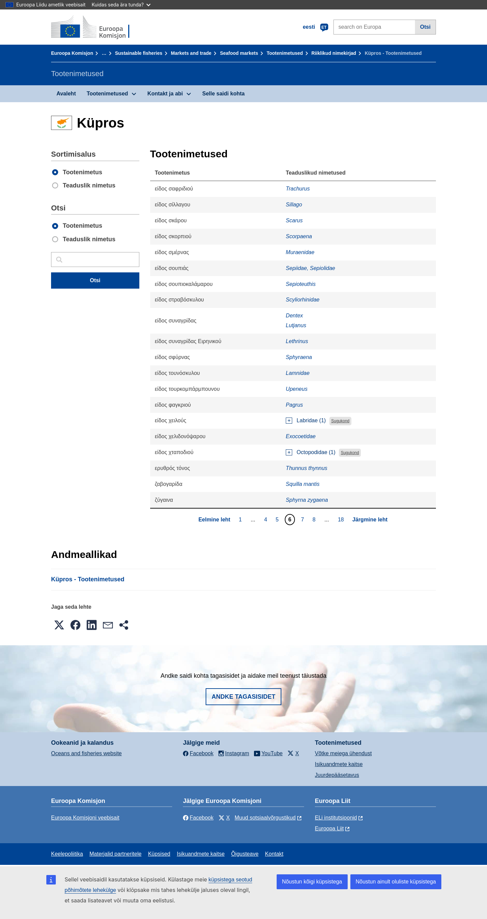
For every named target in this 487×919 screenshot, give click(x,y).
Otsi (425, 27)
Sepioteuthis (301, 284)
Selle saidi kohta (223, 93)
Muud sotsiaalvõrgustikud (265, 818)
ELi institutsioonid (336, 818)
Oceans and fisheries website (86, 753)
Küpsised (159, 854)
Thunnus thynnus (306, 468)
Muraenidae (300, 252)
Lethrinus (297, 341)
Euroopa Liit (329, 828)
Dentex (294, 315)
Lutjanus (296, 325)
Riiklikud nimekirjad (333, 53)
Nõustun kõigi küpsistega (312, 881)
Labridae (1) (311, 420)
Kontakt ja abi (165, 93)
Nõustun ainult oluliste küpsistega (396, 881)
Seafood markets (239, 53)
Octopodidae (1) (316, 452)
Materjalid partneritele (116, 854)
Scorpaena (299, 236)
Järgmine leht (370, 519)
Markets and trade (191, 53)
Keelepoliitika (67, 854)
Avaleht (66, 93)
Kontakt (274, 854)
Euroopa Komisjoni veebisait (85, 818)
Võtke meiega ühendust (343, 753)
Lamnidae (297, 373)
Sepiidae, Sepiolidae (310, 268)
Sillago (294, 204)
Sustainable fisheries (138, 53)
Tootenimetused (285, 53)
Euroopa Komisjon (72, 53)
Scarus (294, 220)
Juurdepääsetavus (337, 775)
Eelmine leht (214, 519)
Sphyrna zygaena (307, 500)
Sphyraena (299, 357)
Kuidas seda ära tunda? (121, 4)
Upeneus (296, 389)
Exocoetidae (301, 436)
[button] (59, 625)
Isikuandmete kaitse (339, 764)
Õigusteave (244, 854)
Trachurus (298, 189)
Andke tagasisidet (244, 696)
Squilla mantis (303, 484)
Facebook (198, 818)
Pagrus (294, 405)
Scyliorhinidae (303, 299)
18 (342, 519)
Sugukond (340, 421)
